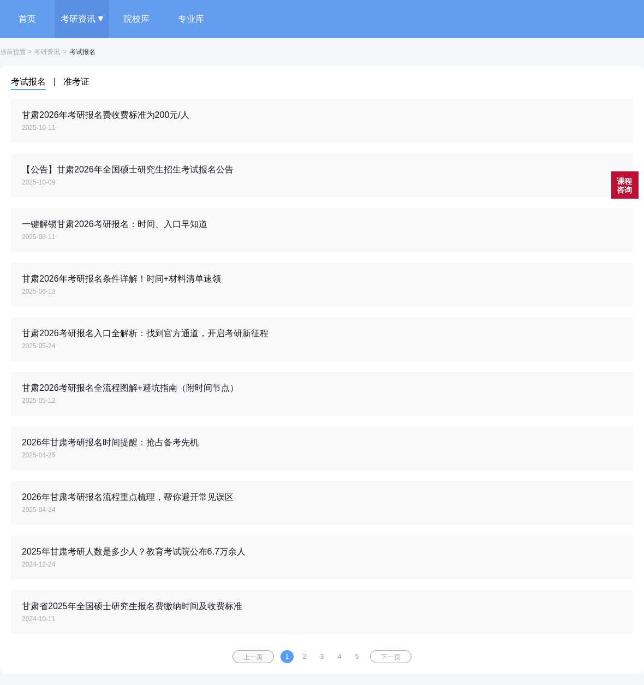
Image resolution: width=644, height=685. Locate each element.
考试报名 (28, 81)
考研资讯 (82, 18)
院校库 (136, 18)
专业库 (191, 18)
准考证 (76, 81)
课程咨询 (624, 185)
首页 (27, 18)
